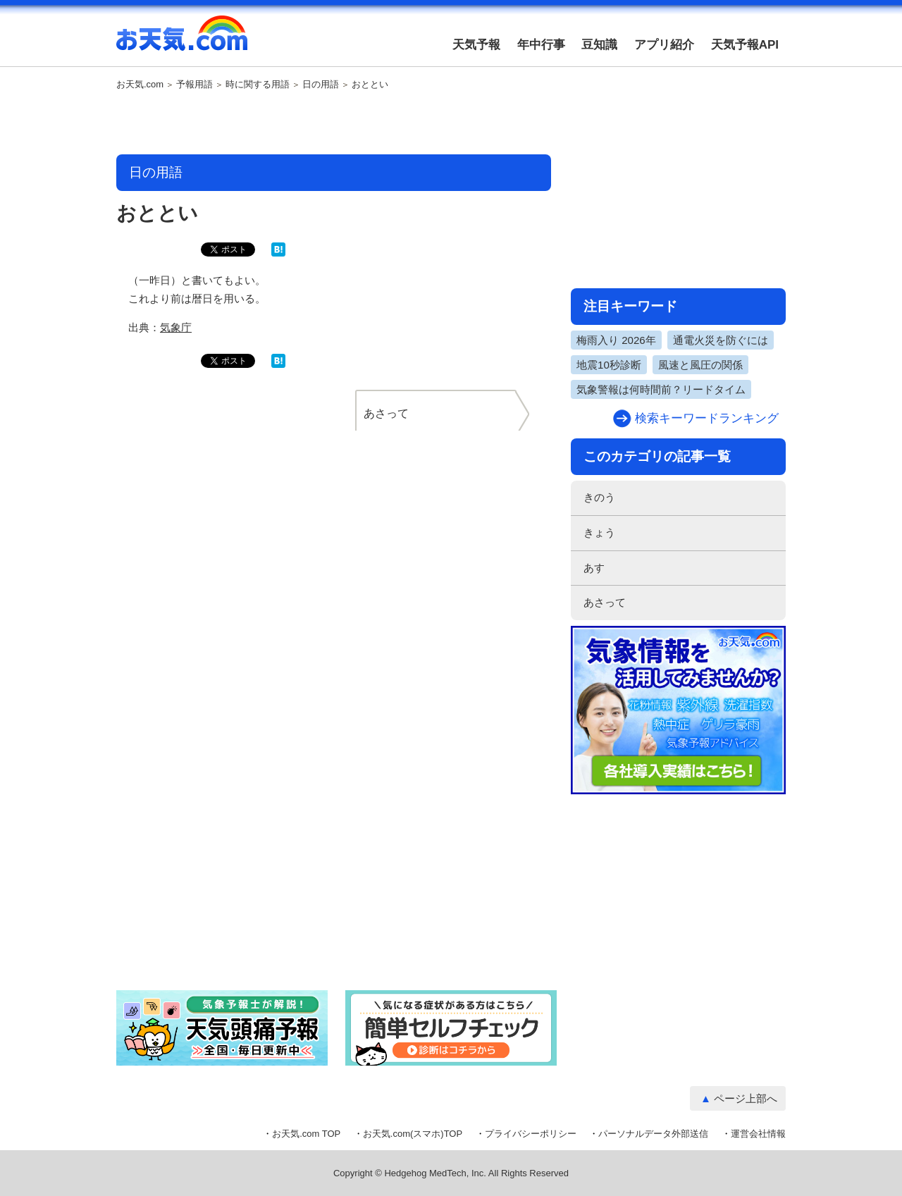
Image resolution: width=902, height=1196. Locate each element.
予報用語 (194, 85)
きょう (599, 532)
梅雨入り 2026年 (616, 340)
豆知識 (599, 44)
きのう (599, 497)
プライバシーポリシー (530, 1133)
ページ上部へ (745, 1098)
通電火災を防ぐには (720, 340)
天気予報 (476, 44)
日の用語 (320, 85)
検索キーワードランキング (707, 418)
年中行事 (541, 44)
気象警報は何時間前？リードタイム (661, 389)
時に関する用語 (258, 85)
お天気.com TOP (306, 1133)
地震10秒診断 (608, 365)
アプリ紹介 (664, 44)
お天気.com (181, 41)
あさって (604, 602)
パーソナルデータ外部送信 (653, 1133)
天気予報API (745, 44)
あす (594, 568)
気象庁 (176, 327)
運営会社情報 (758, 1133)
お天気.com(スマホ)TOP (412, 1133)
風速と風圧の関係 (700, 365)
